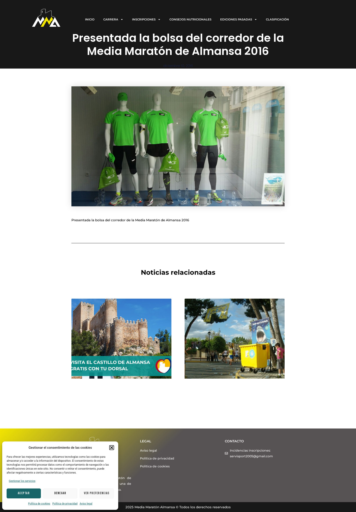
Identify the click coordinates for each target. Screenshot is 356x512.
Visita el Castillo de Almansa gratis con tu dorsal (116, 392)
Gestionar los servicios (22, 481)
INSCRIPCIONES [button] (146, 19)
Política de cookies (39, 503)
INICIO (89, 19)
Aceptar (24, 493)
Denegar (60, 493)
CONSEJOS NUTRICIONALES (190, 19)
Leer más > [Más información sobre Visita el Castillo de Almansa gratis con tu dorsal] (80, 422)
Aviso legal (86, 503)
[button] (111, 447)
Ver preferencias (97, 493)
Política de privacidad (64, 503)
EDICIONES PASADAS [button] (238, 19)
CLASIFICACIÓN (277, 19)
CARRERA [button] (113, 19)
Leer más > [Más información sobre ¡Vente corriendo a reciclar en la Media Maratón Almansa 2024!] (194, 417)
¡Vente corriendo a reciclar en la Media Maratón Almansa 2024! (226, 392)
